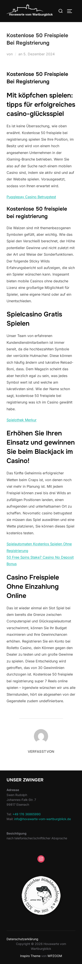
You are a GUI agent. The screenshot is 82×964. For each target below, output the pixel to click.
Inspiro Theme (30, 956)
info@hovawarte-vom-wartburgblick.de (42, 819)
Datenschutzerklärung (22, 939)
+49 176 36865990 (26, 814)
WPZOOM (54, 956)
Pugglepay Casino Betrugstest (31, 197)
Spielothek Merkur (22, 420)
